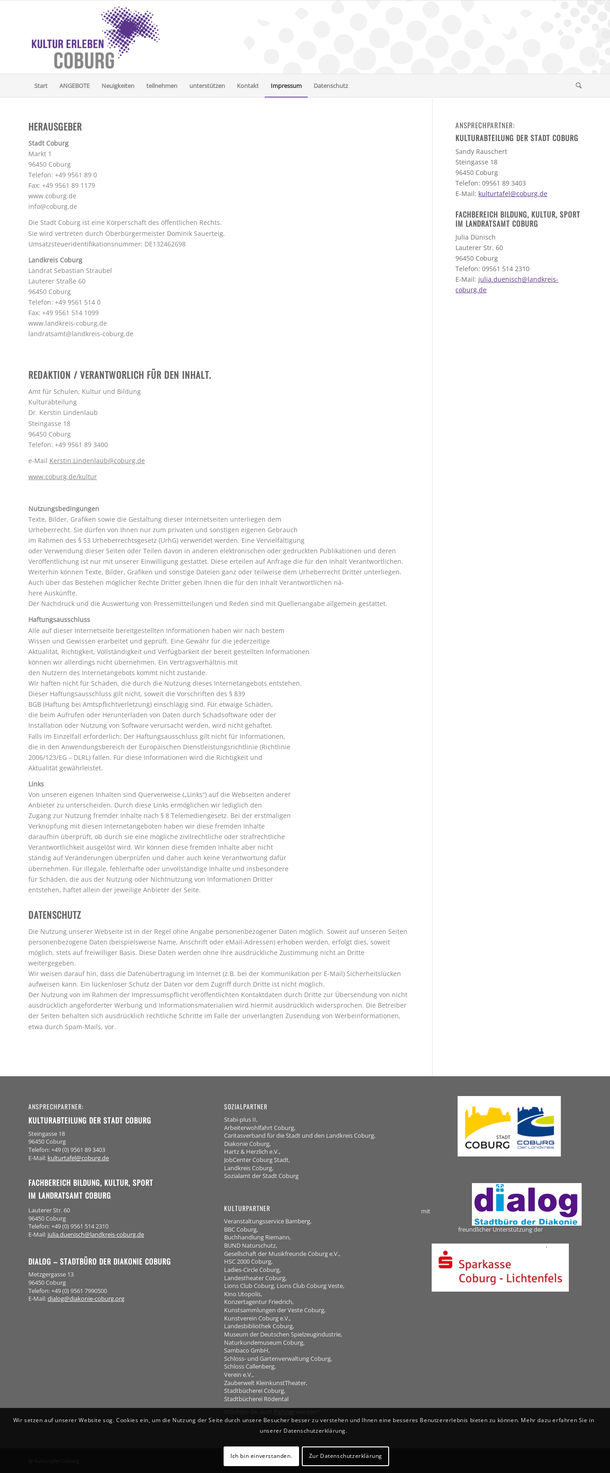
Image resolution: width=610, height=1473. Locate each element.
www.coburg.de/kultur (62, 476)
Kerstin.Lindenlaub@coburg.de (97, 460)
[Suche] (576, 85)
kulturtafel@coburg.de (512, 193)
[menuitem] (41, 85)
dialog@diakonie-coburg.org (86, 1299)
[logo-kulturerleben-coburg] (95, 37)
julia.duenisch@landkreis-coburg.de (96, 1234)
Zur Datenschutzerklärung (345, 1456)
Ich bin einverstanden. (261, 1456)
